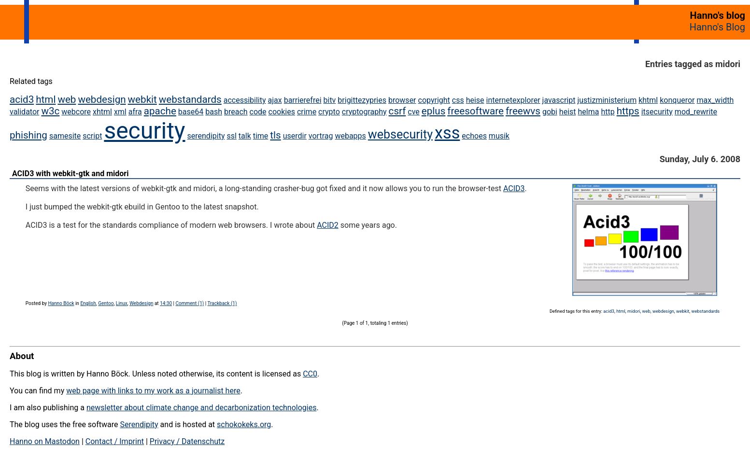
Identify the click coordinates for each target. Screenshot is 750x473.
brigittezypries (362, 100)
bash (213, 111)
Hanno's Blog (717, 27)
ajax (275, 100)
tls (275, 135)
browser (402, 100)
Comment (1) (189, 303)
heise (475, 100)
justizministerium (607, 100)
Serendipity (139, 424)
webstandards (190, 99)
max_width (715, 100)
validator (24, 111)
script (92, 135)
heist (567, 111)
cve (414, 111)
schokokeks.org (244, 424)
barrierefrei (303, 100)
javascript (559, 100)
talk (245, 135)
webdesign (102, 99)
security (144, 130)
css (458, 100)
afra (135, 111)
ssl (231, 135)
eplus (434, 111)
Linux (121, 303)
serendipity (206, 135)
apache (160, 111)
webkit (142, 99)
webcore (76, 111)
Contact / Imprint (114, 441)
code (258, 111)
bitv (330, 100)
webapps (350, 135)
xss (447, 132)
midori (633, 311)
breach (236, 111)
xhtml (102, 111)
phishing (28, 135)
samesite (65, 135)
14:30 (166, 303)
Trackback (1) (222, 303)
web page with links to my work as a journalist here (153, 390)
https (628, 111)
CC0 (310, 373)
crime (306, 111)
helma (588, 111)
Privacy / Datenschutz (187, 441)
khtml (648, 100)
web (66, 99)
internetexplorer (513, 100)
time (261, 135)
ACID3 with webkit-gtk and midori (70, 173)
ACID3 (514, 188)
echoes (474, 135)
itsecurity (657, 111)
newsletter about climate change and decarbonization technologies (201, 407)
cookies (282, 111)
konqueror (677, 100)
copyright (434, 100)
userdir (295, 135)
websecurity (400, 134)
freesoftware (475, 111)
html (46, 99)
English (88, 303)
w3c (50, 111)
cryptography (364, 111)
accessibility (245, 100)
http (607, 111)
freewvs (523, 111)
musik (499, 135)
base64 (190, 111)
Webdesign (141, 303)
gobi (549, 111)
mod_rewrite (696, 111)
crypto (329, 111)
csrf (397, 111)
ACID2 (328, 225)
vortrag (321, 135)
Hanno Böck (61, 303)
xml (120, 111)
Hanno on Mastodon (45, 441)
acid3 (22, 99)
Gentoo (105, 303)
